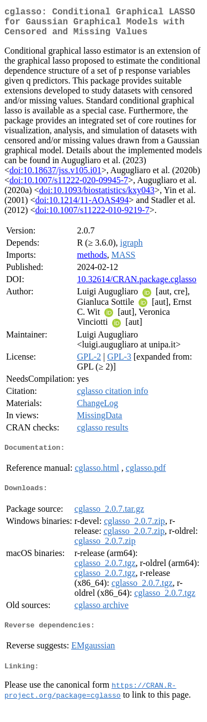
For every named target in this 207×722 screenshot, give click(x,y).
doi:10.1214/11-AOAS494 (82, 206)
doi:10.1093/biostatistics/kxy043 (97, 196)
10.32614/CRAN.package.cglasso (136, 285)
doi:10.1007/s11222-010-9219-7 (92, 216)
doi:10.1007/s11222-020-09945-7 (68, 186)
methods (92, 261)
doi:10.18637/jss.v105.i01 (55, 176)
